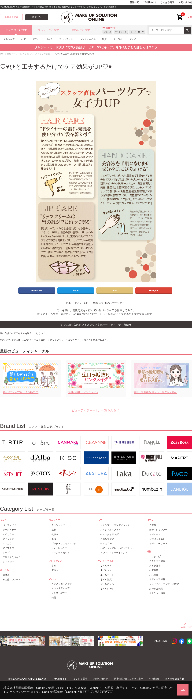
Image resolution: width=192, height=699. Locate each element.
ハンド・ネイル (87, 39)
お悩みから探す (81, 30)
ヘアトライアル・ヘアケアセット (117, 548)
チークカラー (9, 529)
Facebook (36, 290)
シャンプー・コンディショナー (116, 525)
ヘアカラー (106, 543)
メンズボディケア (60, 588)
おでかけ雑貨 (156, 588)
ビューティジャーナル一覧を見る (96, 410)
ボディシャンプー (158, 529)
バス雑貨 (153, 574)
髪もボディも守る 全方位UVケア (20, 392)
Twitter (75, 290)
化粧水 (54, 534)
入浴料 (152, 525)
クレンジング (58, 525)
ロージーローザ (137, 32)
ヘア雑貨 (153, 570)
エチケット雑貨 (157, 593)
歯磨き (6, 575)
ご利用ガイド (150, 2)
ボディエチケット (158, 543)
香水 (53, 565)
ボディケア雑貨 (157, 579)
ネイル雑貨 (106, 579)
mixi (114, 290)
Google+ (153, 290)
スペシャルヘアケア (110, 529)
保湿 (53, 539)
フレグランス (66, 39)
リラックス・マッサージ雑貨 (164, 584)
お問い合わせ (185, 2)
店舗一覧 (134, 2)
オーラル (117, 39)
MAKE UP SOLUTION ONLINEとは (27, 678)
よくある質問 (167, 2)
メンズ (132, 39)
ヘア (23, 39)
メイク (49, 39)
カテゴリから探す (16, 30)
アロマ (54, 570)
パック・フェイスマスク (63, 543)
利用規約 (154, 678)
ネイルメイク (107, 570)
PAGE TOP (186, 626)
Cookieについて (76, 692)
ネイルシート (107, 588)
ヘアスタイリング (109, 534)
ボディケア (155, 534)
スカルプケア (107, 539)
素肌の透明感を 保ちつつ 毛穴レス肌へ (155, 392)
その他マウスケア (12, 579)
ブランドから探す (48, 30)
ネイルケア (106, 565)
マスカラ (7, 543)
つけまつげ (155, 556)
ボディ (35, 39)
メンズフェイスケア (61, 583)
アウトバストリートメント (114, 552)
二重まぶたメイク (12, 557)
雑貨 (104, 39)
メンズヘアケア (59, 593)
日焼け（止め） (157, 539)
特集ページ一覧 (14, 54)
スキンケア (9, 39)
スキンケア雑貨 (157, 561)
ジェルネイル (107, 584)
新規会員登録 (11, 17)
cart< (180, 14)
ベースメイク (9, 525)
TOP (2, 54)
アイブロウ (8, 548)
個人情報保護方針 (174, 678)
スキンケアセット (60, 552)
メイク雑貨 (155, 565)
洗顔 (53, 529)
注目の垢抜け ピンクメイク (83, 392)
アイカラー (8, 534)
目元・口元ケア (59, 548)
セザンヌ (107, 32)
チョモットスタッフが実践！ (38, 54)
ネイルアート (107, 575)
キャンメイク (121, 32)
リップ (6, 552)
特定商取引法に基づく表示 (128, 678)
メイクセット (9, 562)
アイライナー (9, 539)
